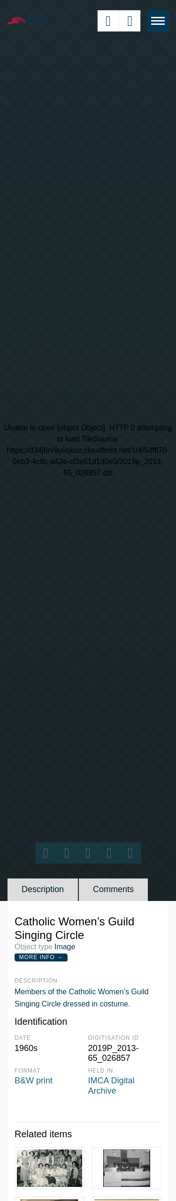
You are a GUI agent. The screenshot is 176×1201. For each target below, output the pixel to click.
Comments (113, 889)
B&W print (34, 1080)
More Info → (41, 957)
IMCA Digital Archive (111, 1086)
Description (43, 889)
